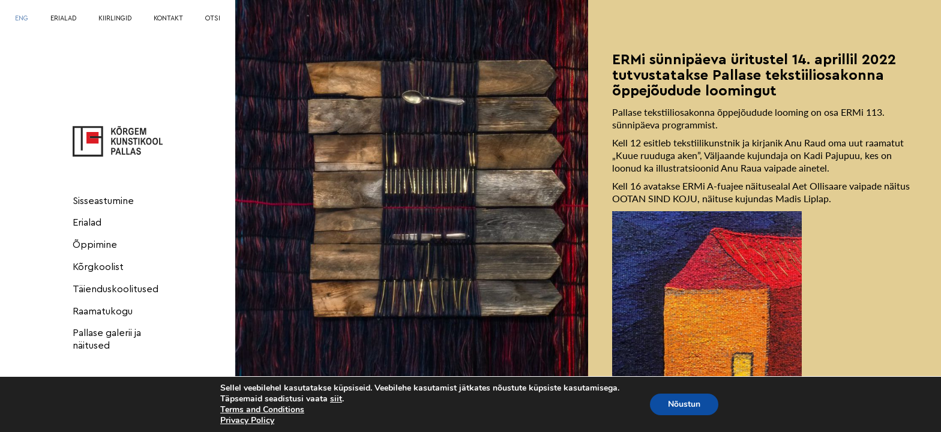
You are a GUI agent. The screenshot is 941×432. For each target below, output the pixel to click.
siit (336, 399)
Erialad (87, 222)
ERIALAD (63, 18)
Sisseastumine (103, 201)
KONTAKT (168, 18)
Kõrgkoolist (98, 267)
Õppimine (95, 245)
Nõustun (684, 404)
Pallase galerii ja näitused (107, 339)
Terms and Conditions (262, 409)
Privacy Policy (247, 420)
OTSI (212, 18)
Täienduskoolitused (115, 289)
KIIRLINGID (114, 18)
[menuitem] (21, 19)
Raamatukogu (103, 311)
